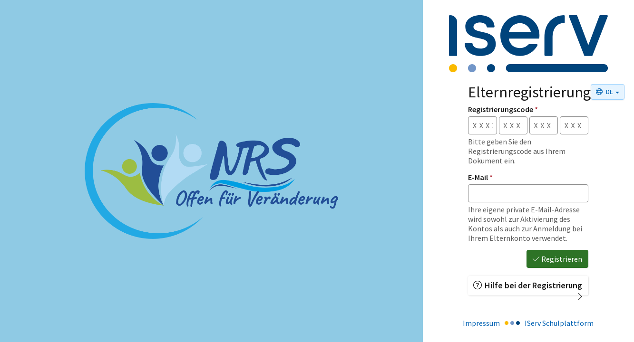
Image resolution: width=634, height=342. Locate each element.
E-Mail (480, 177)
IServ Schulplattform (559, 323)
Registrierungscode (503, 109)
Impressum (481, 323)
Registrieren (557, 259)
